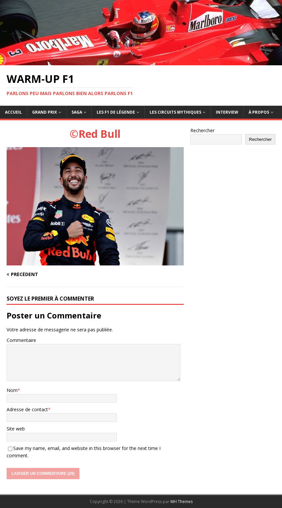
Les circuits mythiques (175, 112)
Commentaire (21, 340)
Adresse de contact (27, 409)
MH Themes (181, 501)
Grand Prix (44, 112)
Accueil (13, 112)
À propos (259, 112)
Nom (12, 390)
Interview (227, 112)
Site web (16, 428)
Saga (76, 112)
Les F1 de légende (116, 112)
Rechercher (202, 130)
